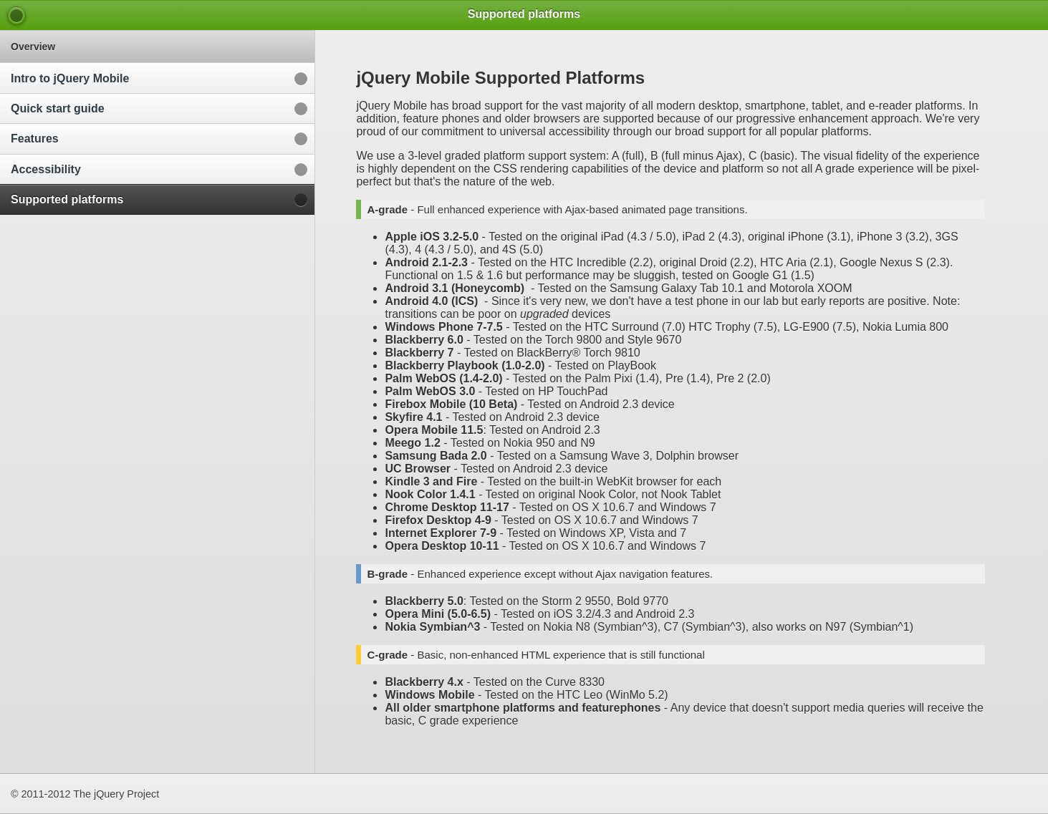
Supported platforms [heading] (524, 14)
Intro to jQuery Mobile (70, 78)
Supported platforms (67, 199)
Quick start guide (58, 108)
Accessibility (46, 169)
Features (35, 138)
